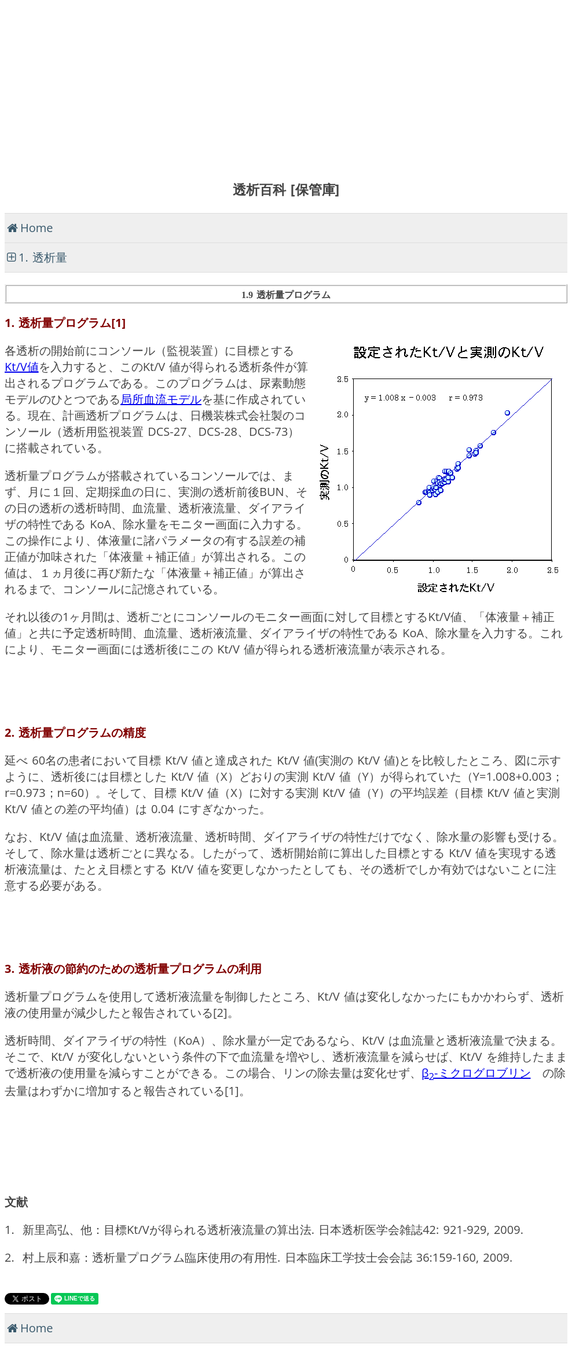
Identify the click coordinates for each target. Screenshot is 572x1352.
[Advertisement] (286, 86)
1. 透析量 (43, 257)
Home (36, 228)
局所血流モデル (160, 399)
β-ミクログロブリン (476, 1073)
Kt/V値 (22, 366)
